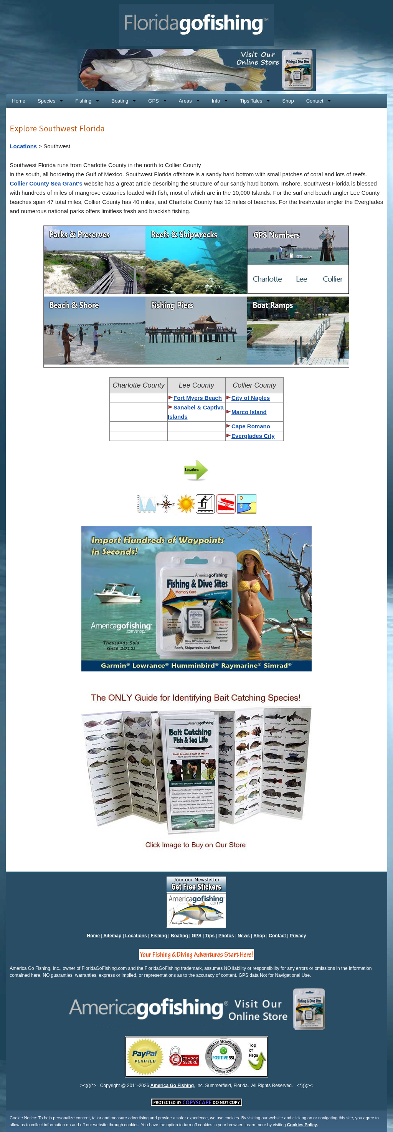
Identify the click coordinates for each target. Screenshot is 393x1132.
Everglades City (253, 436)
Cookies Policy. (302, 1124)
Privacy (298, 935)
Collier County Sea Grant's (46, 183)
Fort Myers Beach (197, 397)
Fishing (159, 935)
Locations (23, 146)
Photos (226, 935)
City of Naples (248, 397)
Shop (259, 935)
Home (93, 935)
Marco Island (249, 412)
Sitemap (111, 935)
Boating (180, 935)
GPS (196, 935)
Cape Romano (250, 426)
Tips (210, 935)
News (243, 935)
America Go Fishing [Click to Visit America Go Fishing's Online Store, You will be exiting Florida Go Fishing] (172, 1085)
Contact (278, 935)
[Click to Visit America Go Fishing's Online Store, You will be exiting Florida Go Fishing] (197, 89)
